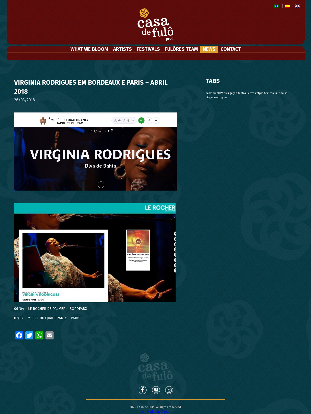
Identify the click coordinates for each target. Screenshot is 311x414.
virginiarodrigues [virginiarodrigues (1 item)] (216, 97)
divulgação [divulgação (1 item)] (230, 93)
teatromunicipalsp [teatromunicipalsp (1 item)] (276, 93)
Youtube (156, 390)
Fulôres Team (181, 49)
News (209, 49)
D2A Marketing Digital (155, 411)
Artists (122, 49)
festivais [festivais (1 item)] (243, 93)
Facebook (142, 390)
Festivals (148, 49)
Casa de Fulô (155, 367)
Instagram (169, 390)
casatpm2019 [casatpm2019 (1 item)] (214, 93)
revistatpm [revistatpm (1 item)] (256, 93)
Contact (231, 49)
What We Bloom (89, 49)
